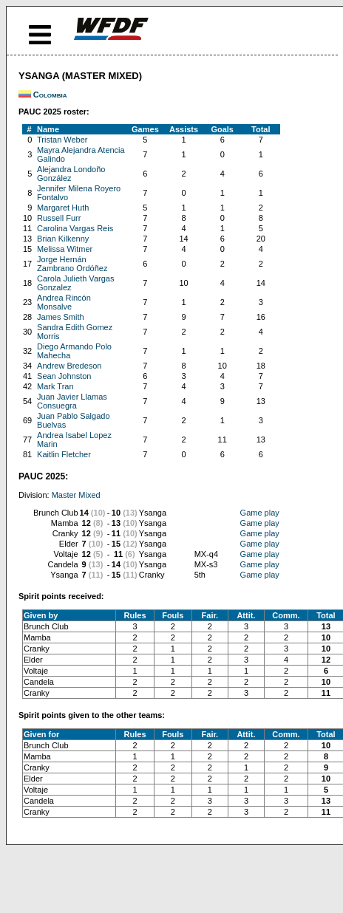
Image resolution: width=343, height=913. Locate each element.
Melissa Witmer (64, 249)
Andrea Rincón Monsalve (64, 302)
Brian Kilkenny (63, 238)
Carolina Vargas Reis (75, 228)
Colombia (50, 94)
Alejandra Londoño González (71, 173)
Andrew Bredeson (69, 365)
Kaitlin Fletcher (64, 454)
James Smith (60, 316)
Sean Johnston (64, 376)
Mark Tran (55, 386)
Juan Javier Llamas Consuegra (72, 401)
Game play (259, 512)
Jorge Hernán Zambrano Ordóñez (72, 264)
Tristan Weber (62, 139)
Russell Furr (59, 217)
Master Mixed (76, 494)
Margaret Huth (63, 207)
